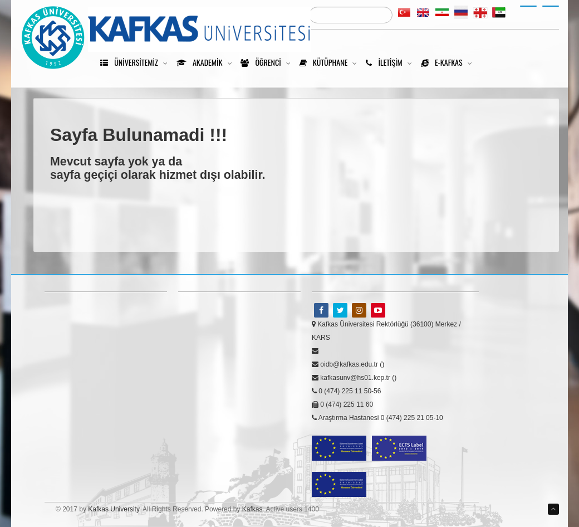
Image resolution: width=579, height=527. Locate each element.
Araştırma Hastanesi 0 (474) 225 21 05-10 (377, 418)
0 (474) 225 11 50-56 (346, 391)
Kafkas (252, 509)
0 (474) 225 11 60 (342, 404)
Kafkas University (113, 509)
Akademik (206, 62)
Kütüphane (331, 62)
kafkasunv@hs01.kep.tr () (354, 378)
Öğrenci (268, 62)
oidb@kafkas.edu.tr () (348, 364)
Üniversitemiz (136, 62)
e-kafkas (449, 62)
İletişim (391, 62)
